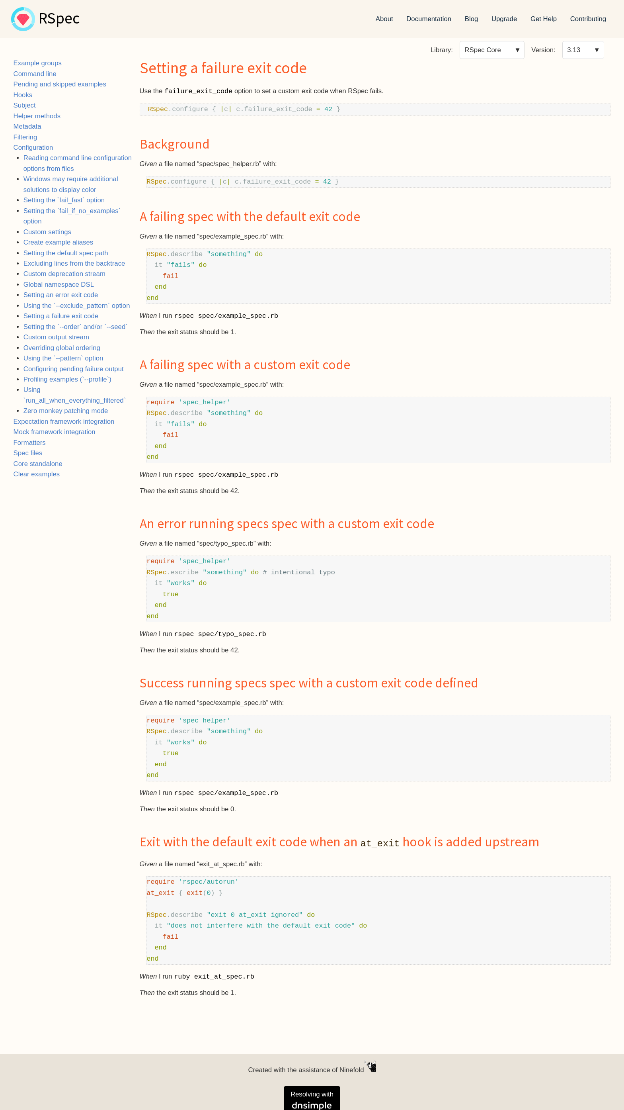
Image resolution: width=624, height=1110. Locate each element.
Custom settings (47, 232)
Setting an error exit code (60, 295)
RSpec (59, 19)
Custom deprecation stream (64, 274)
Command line (35, 74)
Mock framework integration (55, 432)
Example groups (38, 63)
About (384, 19)
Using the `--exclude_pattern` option (76, 305)
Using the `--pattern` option (63, 358)
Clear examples (37, 474)
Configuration (33, 147)
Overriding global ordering (61, 348)
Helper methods (37, 116)
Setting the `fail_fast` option (64, 200)
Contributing (588, 19)
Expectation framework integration (64, 421)
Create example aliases (58, 242)
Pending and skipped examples (60, 84)
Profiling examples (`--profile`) (67, 379)
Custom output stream (56, 337)
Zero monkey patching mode (65, 411)
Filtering (25, 137)
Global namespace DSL (58, 284)
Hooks (23, 95)
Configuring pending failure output (73, 369)
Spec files (28, 453)
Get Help (543, 19)
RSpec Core (482, 50)
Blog (471, 19)
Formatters (30, 442)
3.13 (573, 50)
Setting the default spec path (65, 253)
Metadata (27, 126)
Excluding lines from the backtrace (74, 263)
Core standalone (38, 464)
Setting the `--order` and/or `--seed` (75, 327)
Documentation (428, 19)
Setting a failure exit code (60, 316)
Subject (25, 105)
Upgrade (504, 19)
